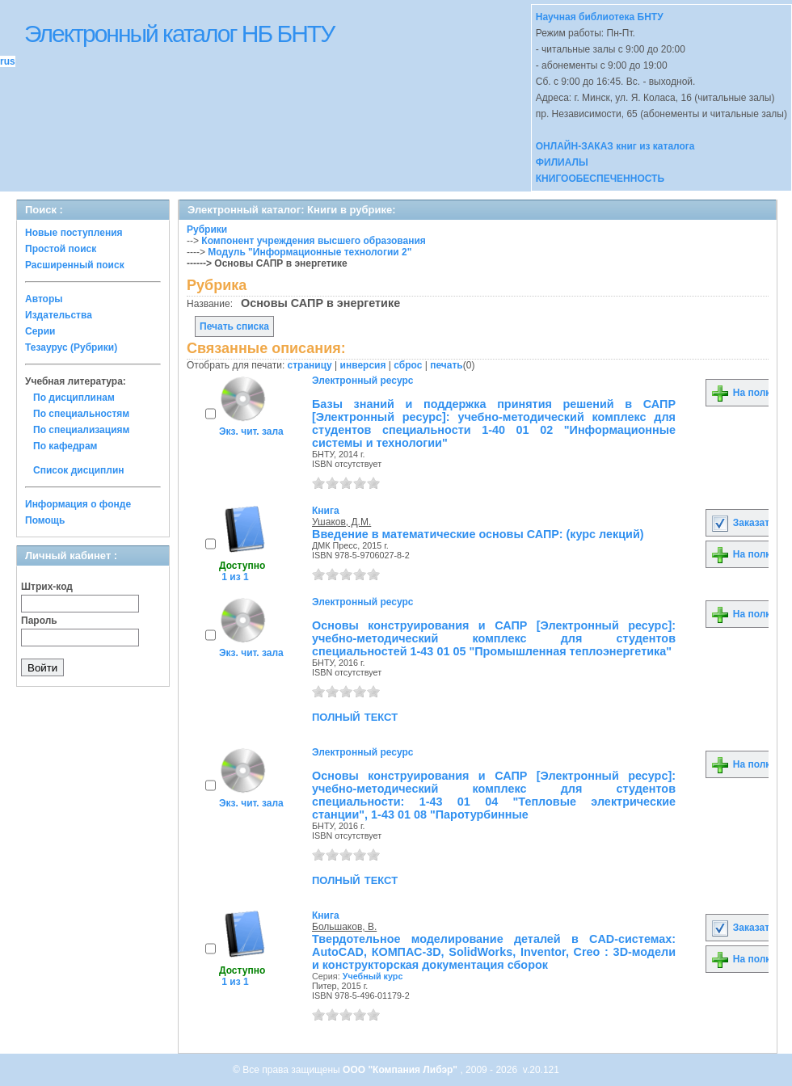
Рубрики (207, 229)
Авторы (44, 299)
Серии (40, 331)
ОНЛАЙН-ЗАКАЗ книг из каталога (615, 146)
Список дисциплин (78, 470)
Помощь (45, 520)
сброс (408, 365)
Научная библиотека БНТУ (600, 17)
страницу (310, 365)
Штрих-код (47, 586)
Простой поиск (60, 249)
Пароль (39, 620)
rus (7, 61)
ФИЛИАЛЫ (562, 162)
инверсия (363, 365)
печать (446, 365)
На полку (743, 392)
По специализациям (81, 430)
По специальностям (81, 413)
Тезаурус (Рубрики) (71, 347)
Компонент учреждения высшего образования (313, 240)
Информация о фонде (78, 504)
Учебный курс (373, 976)
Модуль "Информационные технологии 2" (309, 252)
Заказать (742, 522)
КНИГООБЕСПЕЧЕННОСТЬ (600, 178)
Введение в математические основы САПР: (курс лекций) (478, 534)
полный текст (355, 716)
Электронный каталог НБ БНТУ (179, 33)
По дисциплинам (74, 397)
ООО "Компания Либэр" (401, 1069)
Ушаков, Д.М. (341, 522)
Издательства (58, 315)
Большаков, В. (344, 926)
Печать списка (234, 326)
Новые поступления (74, 232)
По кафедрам (65, 446)
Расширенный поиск (74, 265)
